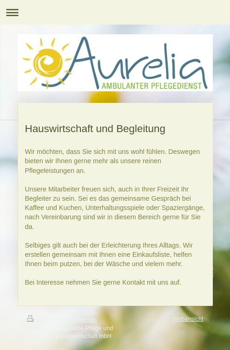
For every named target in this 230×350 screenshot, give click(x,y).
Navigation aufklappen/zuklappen (115, 12)
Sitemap (86, 320)
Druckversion (49, 320)
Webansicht (188, 319)
